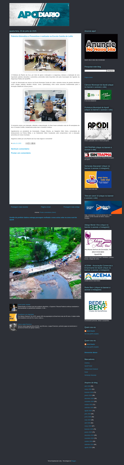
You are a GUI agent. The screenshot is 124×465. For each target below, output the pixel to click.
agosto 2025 (88, 410)
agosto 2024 (88, 447)
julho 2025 (88, 414)
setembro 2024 (89, 444)
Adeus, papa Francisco (25, 324)
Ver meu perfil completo (92, 334)
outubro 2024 (89, 441)
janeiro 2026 (88, 395)
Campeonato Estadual (91, 369)
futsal (86, 372)
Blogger (73, 461)
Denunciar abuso (91, 352)
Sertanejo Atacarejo (90, 375)
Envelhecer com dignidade (26, 314)
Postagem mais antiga (71, 207)
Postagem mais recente (19, 207)
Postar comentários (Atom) (48, 212)
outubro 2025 (89, 404)
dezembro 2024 (89, 435)
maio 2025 (88, 420)
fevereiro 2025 (89, 429)
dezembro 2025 (89, 398)
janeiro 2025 (88, 432)
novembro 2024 (89, 438)
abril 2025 (87, 423)
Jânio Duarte (91, 331)
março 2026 (88, 389)
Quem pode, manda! (24, 304)
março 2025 (88, 426)
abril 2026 (87, 386)
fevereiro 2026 (89, 392)
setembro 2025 (89, 407)
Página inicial (45, 207)
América (87, 363)
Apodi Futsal (88, 366)
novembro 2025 (89, 401)
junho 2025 (88, 417)
